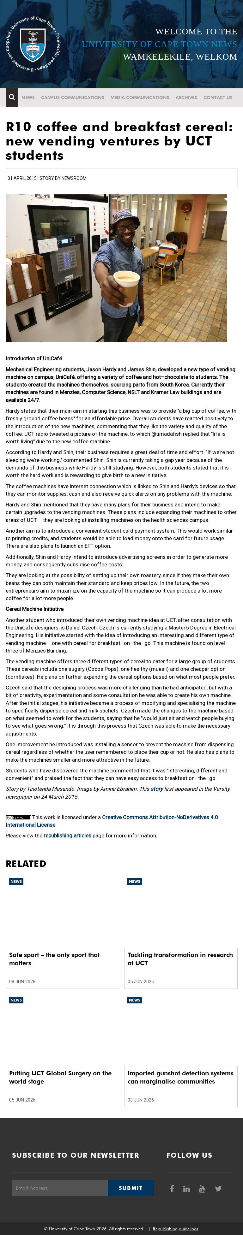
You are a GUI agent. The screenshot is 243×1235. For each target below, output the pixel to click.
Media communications (140, 97)
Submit (131, 1188)
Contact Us (218, 97)
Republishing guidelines (175, 1228)
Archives (186, 97)
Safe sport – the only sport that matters (54, 959)
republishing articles (67, 835)
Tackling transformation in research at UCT (180, 959)
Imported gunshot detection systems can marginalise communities (181, 1077)
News (28, 97)
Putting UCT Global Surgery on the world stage (60, 1077)
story (156, 789)
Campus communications (72, 97)
